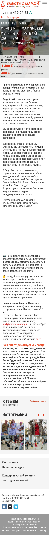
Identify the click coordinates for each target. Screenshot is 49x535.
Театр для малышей (15, 480)
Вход (3, 17)
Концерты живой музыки (18, 475)
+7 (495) (14, 13)
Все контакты (8, 501)
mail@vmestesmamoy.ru (15, 324)
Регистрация (13, 17)
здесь (39, 339)
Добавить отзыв (38, 401)
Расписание (10, 462)
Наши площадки (13, 467)
